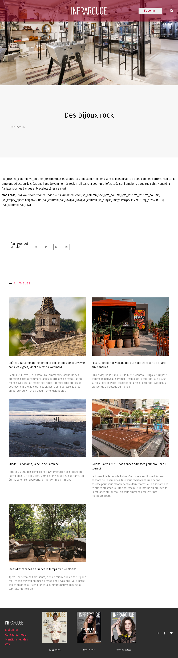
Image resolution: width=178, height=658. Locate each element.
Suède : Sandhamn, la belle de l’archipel (34, 464)
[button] (6, 11)
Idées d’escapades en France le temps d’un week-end (42, 569)
